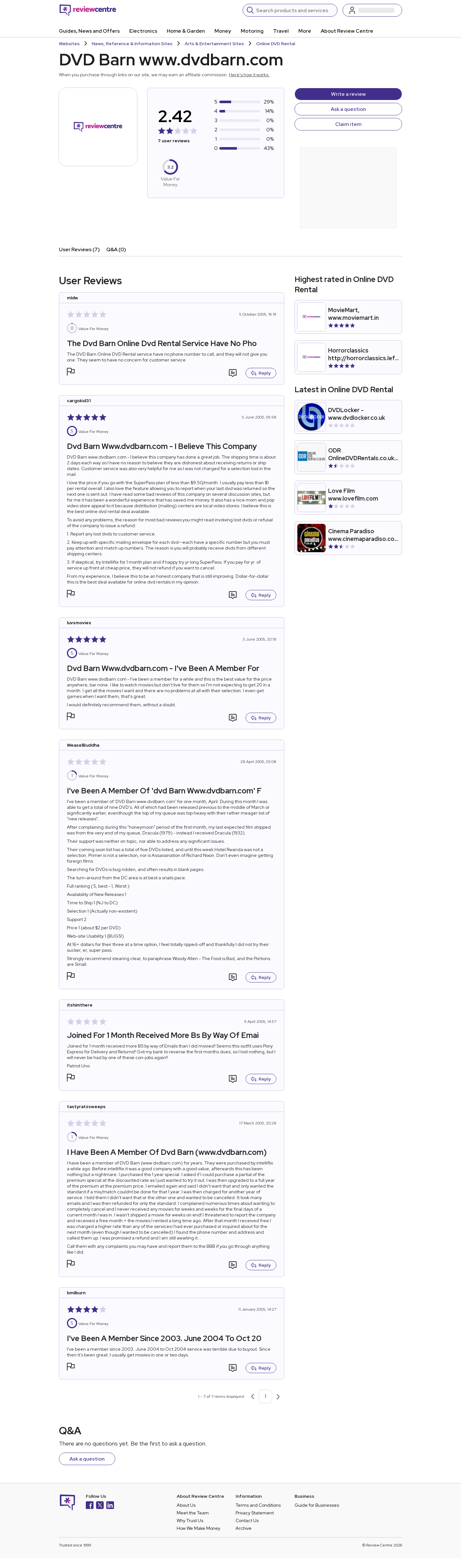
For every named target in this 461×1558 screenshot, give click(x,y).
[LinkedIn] (110, 1506)
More (304, 31)
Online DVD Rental (275, 43)
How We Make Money (198, 1528)
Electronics (143, 31)
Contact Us (247, 1520)
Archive (244, 1528)
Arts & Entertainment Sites (214, 43)
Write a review (348, 94)
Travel (281, 31)
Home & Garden (186, 31)
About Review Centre (347, 31)
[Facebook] (89, 1506)
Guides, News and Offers (89, 31)
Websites (69, 43)
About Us (186, 1505)
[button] (71, 372)
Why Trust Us (190, 1520)
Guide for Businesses (317, 1505)
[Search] (294, 10)
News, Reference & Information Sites (132, 43)
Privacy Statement (255, 1513)
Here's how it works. (249, 75)
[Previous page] (253, 1396)
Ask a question (348, 109)
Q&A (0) (116, 249)
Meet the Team (193, 1513)
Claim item (348, 124)
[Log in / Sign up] (372, 10)
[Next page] (278, 1396)
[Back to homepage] (88, 10)
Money (222, 31)
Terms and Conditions (258, 1505)
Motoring (252, 31)
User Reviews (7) (79, 249)
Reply (261, 373)
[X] (100, 1506)
